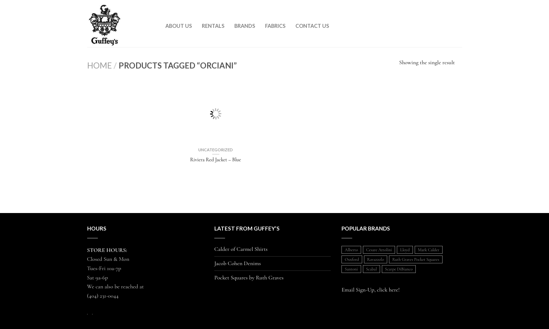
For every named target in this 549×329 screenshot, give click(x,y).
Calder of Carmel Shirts (241, 249)
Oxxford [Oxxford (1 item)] (352, 259)
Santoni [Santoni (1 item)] (351, 269)
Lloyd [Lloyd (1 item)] (405, 249)
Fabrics (275, 26)
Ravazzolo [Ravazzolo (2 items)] (375, 259)
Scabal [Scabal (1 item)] (371, 269)
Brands (244, 26)
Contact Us (312, 26)
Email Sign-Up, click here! (370, 289)
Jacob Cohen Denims (237, 263)
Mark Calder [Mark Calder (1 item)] (428, 249)
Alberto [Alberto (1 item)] (351, 249)
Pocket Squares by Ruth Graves (249, 277)
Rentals (213, 26)
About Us (178, 26)
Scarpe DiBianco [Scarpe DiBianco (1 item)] (399, 269)
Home (99, 65)
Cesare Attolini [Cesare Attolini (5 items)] (379, 249)
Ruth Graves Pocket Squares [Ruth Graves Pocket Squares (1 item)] (415, 259)
